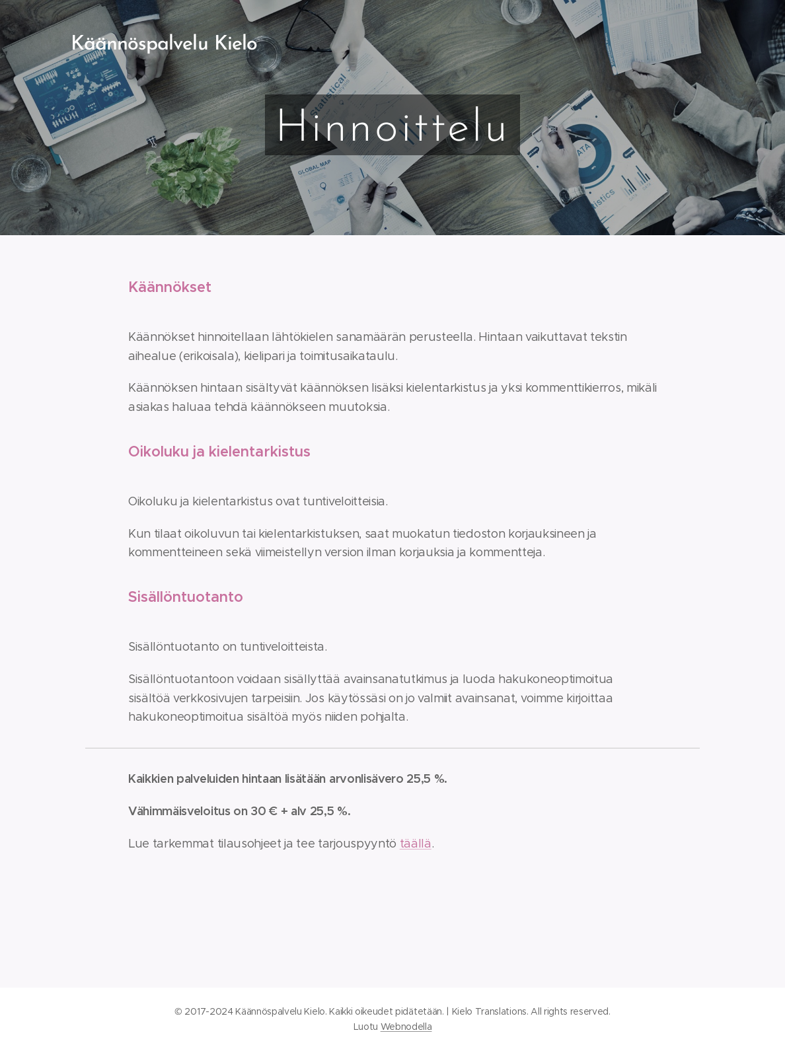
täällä (415, 843)
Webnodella (406, 1027)
